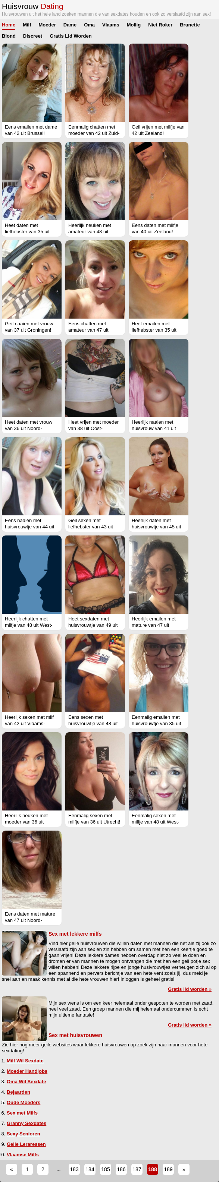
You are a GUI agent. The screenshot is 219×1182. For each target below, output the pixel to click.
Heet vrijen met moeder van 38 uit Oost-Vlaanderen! (93, 428)
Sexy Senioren (23, 1134)
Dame (69, 25)
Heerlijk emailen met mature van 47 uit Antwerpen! (154, 625)
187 (136, 1169)
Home (8, 25)
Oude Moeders (23, 1102)
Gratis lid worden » (190, 989)
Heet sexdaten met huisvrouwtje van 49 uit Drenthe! (93, 625)
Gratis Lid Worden (70, 36)
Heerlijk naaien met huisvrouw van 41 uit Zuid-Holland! (154, 428)
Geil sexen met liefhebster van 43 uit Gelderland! (90, 527)
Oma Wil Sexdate (26, 1081)
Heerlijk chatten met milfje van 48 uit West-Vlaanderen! (29, 625)
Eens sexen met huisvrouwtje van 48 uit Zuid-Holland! (93, 723)
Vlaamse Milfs (23, 1154)
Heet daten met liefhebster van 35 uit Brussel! (27, 231)
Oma (89, 25)
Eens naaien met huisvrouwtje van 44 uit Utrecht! (29, 527)
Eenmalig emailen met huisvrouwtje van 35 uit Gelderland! (156, 723)
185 (105, 1169)
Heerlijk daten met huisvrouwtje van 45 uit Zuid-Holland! (156, 527)
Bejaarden (18, 1092)
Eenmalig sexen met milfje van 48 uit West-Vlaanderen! (155, 822)
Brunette (190, 25)
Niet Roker (160, 25)
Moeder (47, 25)
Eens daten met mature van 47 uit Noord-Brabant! (30, 920)
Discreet (32, 36)
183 (74, 1169)
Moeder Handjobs (27, 1071)
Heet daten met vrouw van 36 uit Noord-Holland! (28, 428)
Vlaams (110, 25)
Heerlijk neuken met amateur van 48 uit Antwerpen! (89, 231)
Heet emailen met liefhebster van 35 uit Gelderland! (154, 330)
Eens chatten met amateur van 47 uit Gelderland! (88, 330)
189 (168, 1169)
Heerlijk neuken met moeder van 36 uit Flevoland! (26, 822)
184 (89, 1169)
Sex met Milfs (22, 1113)
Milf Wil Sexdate (25, 1061)
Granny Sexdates (26, 1123)
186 (121, 1169)
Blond (9, 36)
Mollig (134, 25)
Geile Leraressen (26, 1144)
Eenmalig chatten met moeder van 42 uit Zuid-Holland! (93, 133)
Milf (27, 25)
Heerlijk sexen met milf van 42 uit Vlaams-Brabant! (29, 723)
